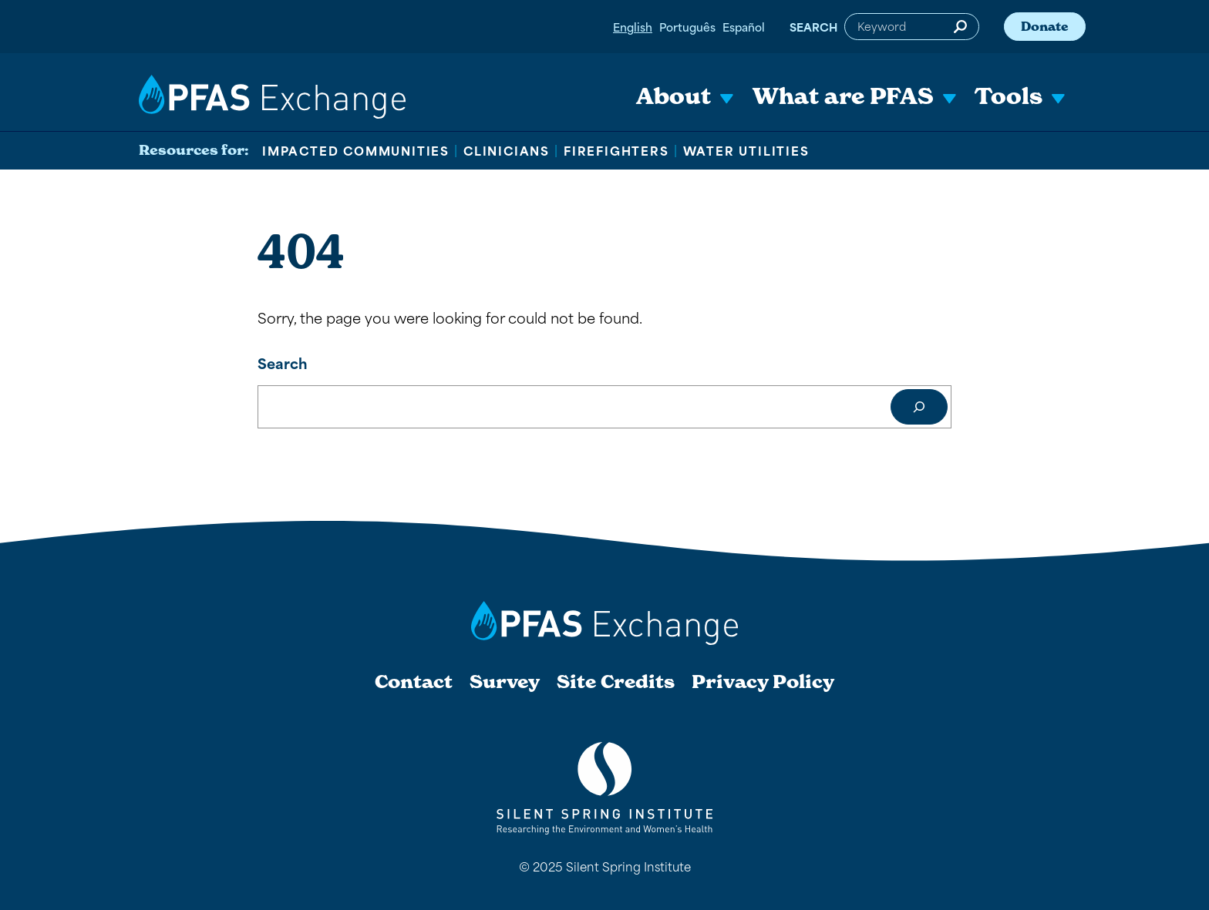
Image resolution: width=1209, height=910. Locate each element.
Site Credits (616, 681)
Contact (414, 681)
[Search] (919, 407)
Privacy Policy (763, 681)
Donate (1045, 26)
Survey (505, 681)
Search (813, 26)
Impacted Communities (356, 150)
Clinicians (506, 150)
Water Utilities (746, 150)
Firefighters (616, 150)
